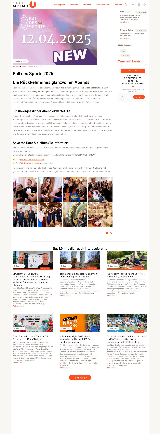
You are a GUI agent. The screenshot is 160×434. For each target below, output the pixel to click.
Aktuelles (87, 4)
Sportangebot (59, 4)
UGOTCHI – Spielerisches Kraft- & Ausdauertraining (132, 79)
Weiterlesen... (124, 22)
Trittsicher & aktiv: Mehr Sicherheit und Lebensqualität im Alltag (78, 275)
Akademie (73, 4)
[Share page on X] (110, 232)
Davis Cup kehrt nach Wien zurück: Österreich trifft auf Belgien (31, 337)
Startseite (16, 66)
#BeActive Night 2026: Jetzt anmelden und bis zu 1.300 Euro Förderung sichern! (76, 339)
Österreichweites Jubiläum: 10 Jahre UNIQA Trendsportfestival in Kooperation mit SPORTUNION (126, 339)
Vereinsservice (102, 4)
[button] (120, 66)
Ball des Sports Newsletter (32, 163)
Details (139, 97)
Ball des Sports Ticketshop (32, 159)
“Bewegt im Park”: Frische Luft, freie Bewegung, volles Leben (126, 275)
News (24, 66)
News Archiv (80, 377)
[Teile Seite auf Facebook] (107, 232)
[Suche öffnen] (125, 4)
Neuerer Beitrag (126, 30)
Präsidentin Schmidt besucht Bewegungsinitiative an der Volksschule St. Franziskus (130, 17)
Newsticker (125, 55)
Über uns (118, 4)
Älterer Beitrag (126, 12)
